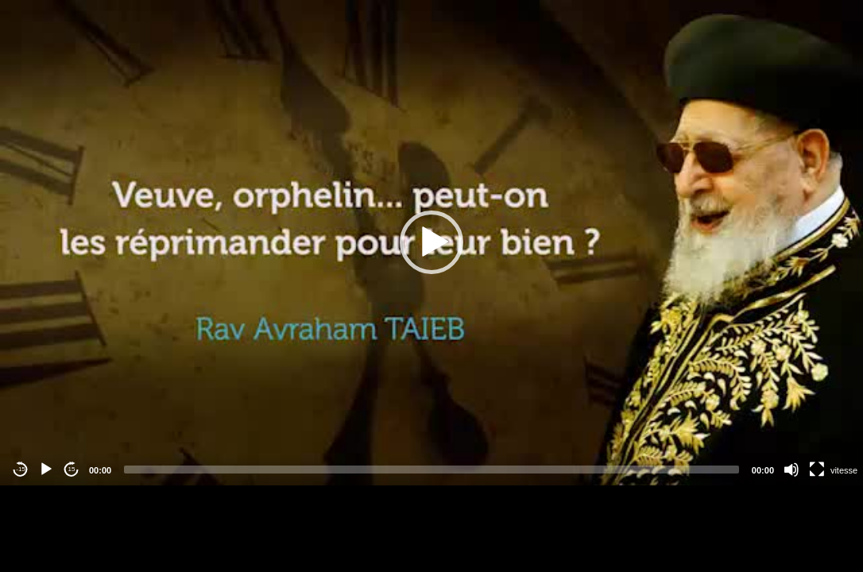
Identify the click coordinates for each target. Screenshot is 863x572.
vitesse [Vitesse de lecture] (843, 470)
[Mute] (791, 469)
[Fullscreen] (817, 469)
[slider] (431, 469)
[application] (431, 242)
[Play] (46, 469)
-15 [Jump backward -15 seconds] (20, 469)
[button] (431, 242)
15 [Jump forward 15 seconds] (71, 469)
